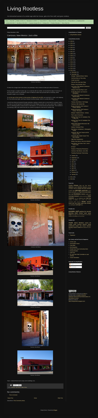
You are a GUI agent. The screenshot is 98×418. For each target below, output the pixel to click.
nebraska (81, 196)
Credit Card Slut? (75, 80)
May (73, 166)
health (85, 213)
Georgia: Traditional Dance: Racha (79, 76)
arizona (80, 187)
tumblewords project (74, 226)
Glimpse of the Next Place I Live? (79, 89)
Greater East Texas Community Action (79, 249)
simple (70, 214)
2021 (71, 51)
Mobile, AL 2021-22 (20, 20)
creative (70, 224)
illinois (70, 192)
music (71, 223)
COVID (71, 185)
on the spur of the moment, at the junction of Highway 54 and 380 (26, 97)
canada (79, 188)
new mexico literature (85, 226)
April (73, 168)
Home (6, 20)
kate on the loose (83, 192)
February (74, 172)
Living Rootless (25, 9)
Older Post (60, 398)
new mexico (18, 387)
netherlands (85, 196)
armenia (89, 187)
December (74, 72)
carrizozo (13, 387)
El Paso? (73, 146)
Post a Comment (13, 395)
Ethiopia (76, 185)
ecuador (70, 190)
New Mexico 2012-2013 (22, 23)
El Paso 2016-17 (71, 20)
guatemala (85, 190)
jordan (78, 192)
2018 (71, 58)
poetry (74, 224)
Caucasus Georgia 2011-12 (35, 23)
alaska (75, 187)
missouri (76, 196)
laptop (89, 213)
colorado (89, 188)
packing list (82, 211)
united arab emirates (86, 203)
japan (75, 192)
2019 (71, 55)
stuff (77, 211)
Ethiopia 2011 (46, 23)
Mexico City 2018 (52, 20)
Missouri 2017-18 (62, 20)
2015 (71, 64)
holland (89, 190)
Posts (72, 264)
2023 (71, 47)
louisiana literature (82, 224)
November (74, 74)
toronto (89, 201)
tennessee (79, 201)
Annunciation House (74, 243)
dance (76, 222)
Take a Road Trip (65, 23)
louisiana (77, 194)
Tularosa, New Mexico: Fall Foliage (79, 102)
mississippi (71, 196)
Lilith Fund (72, 252)
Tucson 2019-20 (43, 20)
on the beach (88, 214)
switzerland (71, 201)
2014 (71, 66)
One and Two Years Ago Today (78, 82)
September (74, 157)
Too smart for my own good (78, 214)
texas (84, 202)
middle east (88, 194)
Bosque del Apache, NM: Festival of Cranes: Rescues (79, 107)
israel (73, 192)
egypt (74, 190)
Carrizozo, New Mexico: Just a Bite (79, 151)
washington (72, 204)
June (73, 164)
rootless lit (71, 199)
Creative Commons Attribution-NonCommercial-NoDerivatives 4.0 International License (79, 297)
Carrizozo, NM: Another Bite (78, 104)
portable (72, 211)
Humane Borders (74, 251)
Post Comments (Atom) (19, 400)
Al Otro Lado (73, 241)
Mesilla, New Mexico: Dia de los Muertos (81, 141)
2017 (71, 60)
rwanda (76, 199)
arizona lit (86, 227)
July (73, 161)
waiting (75, 216)
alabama (71, 187)
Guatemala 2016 (80, 20)
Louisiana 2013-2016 (10, 23)
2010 (71, 179)
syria (75, 201)
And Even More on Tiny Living (78, 78)
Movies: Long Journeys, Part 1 (78, 84)
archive (78, 216)
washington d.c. (79, 204)
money (81, 213)
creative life (88, 222)
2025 (71, 43)
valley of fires (24, 387)
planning (71, 213)
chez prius (83, 188)
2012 (71, 70)
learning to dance (73, 227)
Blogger (55, 410)
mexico (83, 194)
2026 (71, 41)
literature (81, 222)
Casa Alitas (72, 245)
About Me (12, 20)
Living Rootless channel (75, 34)
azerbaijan (71, 188)
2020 (71, 53)
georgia (78, 190)
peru (84, 198)
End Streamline (73, 247)
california (75, 188)
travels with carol (73, 203)
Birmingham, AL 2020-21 (32, 20)
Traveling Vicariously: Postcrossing (79, 153)
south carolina (81, 199)
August (73, 159)
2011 (71, 177)
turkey (78, 203)
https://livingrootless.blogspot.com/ (77, 301)
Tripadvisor (72, 235)
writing (89, 224)
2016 (71, 62)
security (88, 211)
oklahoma (81, 198)
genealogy (82, 216)
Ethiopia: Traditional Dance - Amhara (80, 112)
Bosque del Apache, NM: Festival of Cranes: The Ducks (79, 110)
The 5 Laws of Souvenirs (77, 115)
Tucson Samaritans (74, 257)
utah (69, 204)
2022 (71, 49)
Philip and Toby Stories (85, 185)
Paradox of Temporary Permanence (79, 149)
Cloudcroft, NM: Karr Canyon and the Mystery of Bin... (80, 133)
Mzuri (84, 293)
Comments (73, 267)
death (76, 213)
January (74, 174)
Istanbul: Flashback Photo (77, 127)
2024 (71, 45)
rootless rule (71, 216)
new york (76, 198)
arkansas (84, 187)
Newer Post (10, 398)
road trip (88, 198)
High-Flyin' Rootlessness (77, 139)
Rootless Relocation (55, 23)
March (73, 170)
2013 (71, 68)
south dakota (88, 199)
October (74, 155)
